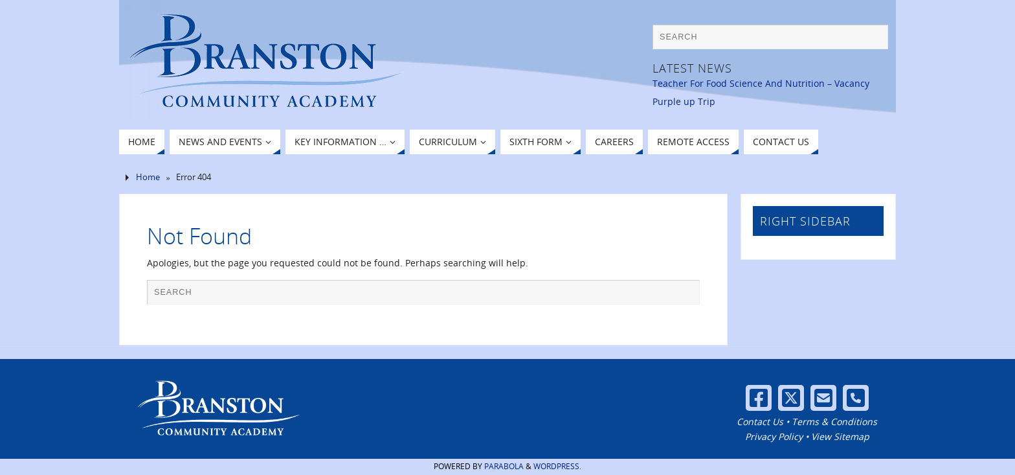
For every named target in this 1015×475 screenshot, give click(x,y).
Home (148, 177)
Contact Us (760, 421)
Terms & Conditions (834, 421)
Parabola (504, 466)
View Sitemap (840, 436)
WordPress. (557, 466)
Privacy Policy (774, 436)
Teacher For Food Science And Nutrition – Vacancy (760, 83)
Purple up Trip (683, 101)
